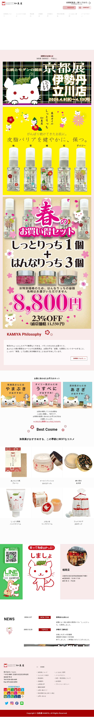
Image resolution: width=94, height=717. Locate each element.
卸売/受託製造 (59, 13)
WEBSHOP (70, 7)
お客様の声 (49, 13)
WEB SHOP (42, 687)
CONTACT (86, 7)
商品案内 (34, 13)
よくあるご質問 (70, 13)
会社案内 (60, 681)
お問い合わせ (42, 696)
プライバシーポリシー (65, 684)
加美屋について (12, 13)
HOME (42, 667)
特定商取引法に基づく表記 (47, 693)
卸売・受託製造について (65, 678)
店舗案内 (41, 13)
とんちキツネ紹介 (24, 13)
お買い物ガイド (43, 690)
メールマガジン (82, 13)
